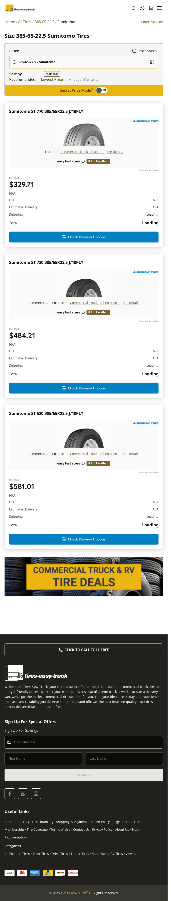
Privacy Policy (102, 829)
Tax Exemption (16, 837)
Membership (14, 829)
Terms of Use (60, 829)
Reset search (144, 51)
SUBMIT (84, 774)
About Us (122, 829)
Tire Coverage (37, 829)
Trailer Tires (80, 853)
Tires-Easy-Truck (74, 893)
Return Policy (100, 822)
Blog (135, 829)
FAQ (26, 822)
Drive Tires (60, 853)
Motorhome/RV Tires (107, 853)
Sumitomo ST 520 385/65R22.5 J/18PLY (46, 413)
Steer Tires (40, 853)
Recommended (22, 79)
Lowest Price (52, 79)
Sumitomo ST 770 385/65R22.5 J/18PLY (46, 111)
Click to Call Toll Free (86, 649)
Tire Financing (42, 822)
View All (131, 853)
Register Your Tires (126, 822)
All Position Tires (17, 853)
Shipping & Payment (71, 822)
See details (115, 151)
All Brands (12, 822)
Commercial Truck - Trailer (80, 151)
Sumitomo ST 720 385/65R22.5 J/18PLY (46, 262)
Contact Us (81, 829)
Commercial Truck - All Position (93, 302)
